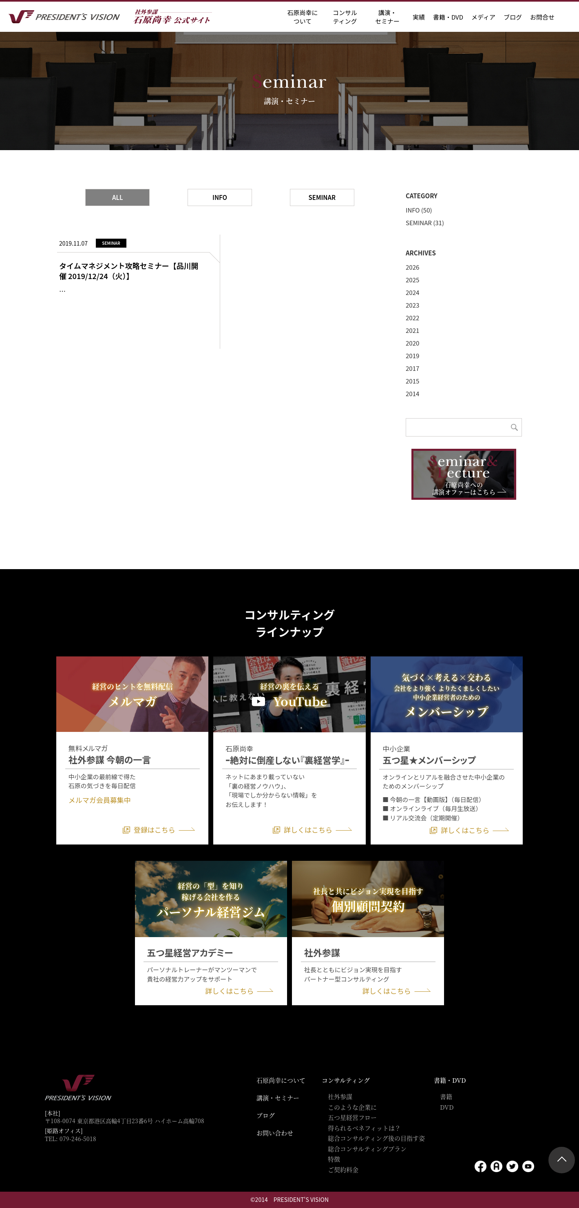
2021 (412, 330)
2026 (412, 267)
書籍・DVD (448, 17)
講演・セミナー (277, 1097)
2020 (412, 343)
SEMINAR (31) (425, 222)
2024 (412, 292)
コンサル (345, 16)
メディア (483, 17)
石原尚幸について (280, 1080)
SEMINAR (322, 197)
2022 (412, 317)
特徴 (334, 1159)
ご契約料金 (343, 1169)
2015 (412, 381)
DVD (447, 1107)
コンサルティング (346, 1080)
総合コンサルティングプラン (367, 1148)
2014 (412, 393)
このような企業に (352, 1107)
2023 (412, 305)
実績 (419, 17)
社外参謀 (340, 1096)
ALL (117, 197)
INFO (219, 197)
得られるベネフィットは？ (364, 1128)
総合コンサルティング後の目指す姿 (376, 1138)
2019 (412, 355)
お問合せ (542, 17)
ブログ (513, 17)
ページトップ (561, 1160)
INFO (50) (419, 210)
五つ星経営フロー (352, 1117)
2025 (412, 279)
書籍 (446, 1096)
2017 (412, 368)
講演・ (387, 16)
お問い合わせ (274, 1132)
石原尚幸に (302, 16)
